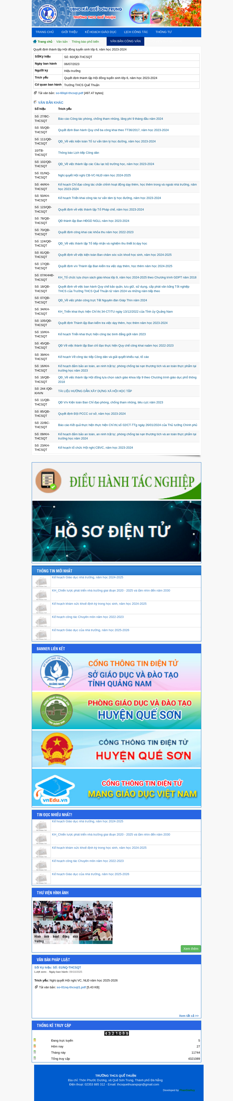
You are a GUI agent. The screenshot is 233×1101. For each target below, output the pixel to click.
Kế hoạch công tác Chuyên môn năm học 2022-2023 (88, 617)
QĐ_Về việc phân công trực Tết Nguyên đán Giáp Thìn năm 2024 (102, 300)
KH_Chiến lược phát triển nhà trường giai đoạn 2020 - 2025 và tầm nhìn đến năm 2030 (111, 590)
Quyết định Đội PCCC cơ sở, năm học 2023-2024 (92, 413)
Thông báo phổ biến (85, 41)
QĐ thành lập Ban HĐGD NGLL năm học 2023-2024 (93, 221)
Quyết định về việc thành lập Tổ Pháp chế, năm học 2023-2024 (101, 209)
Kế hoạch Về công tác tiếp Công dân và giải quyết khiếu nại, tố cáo (103, 357)
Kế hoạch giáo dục (100, 32)
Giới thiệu (69, 32)
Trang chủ (45, 32)
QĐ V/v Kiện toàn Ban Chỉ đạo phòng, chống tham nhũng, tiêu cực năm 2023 (110, 402)
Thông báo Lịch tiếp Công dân (78, 152)
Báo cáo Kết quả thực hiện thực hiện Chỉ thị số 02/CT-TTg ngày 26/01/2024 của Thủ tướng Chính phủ (127, 425)
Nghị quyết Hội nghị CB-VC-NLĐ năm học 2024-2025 (94, 175)
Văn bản (62, 41)
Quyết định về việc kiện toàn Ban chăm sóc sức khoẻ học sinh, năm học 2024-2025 (115, 255)
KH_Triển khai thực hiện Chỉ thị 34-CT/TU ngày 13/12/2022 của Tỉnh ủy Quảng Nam (115, 311)
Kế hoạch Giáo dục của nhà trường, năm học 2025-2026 (90, 630)
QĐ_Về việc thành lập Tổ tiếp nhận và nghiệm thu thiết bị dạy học (102, 243)
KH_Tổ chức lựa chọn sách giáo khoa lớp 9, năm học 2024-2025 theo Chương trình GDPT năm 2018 (127, 277)
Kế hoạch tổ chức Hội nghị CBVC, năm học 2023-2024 (95, 447)
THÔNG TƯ (164, 32)
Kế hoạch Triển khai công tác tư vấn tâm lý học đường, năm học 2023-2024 (109, 198)
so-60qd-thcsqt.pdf (69, 93)
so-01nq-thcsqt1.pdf (71, 987)
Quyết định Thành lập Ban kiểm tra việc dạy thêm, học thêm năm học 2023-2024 (113, 323)
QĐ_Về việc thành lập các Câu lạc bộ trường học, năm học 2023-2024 (106, 164)
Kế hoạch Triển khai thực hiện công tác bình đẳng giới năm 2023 (102, 334)
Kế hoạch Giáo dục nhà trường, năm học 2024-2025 (87, 577)
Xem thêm (190, 949)
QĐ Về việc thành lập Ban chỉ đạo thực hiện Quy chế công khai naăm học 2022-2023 (116, 345)
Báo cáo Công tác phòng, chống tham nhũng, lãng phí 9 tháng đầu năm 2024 (110, 118)
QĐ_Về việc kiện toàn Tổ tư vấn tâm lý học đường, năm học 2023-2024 (107, 141)
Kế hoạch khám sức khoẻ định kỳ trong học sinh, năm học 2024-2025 (99, 603)
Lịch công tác (136, 32)
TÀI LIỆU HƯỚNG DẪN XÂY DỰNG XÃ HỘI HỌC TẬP (95, 391)
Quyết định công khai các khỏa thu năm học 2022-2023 (95, 232)
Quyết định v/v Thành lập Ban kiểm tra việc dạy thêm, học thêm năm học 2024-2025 (115, 266)
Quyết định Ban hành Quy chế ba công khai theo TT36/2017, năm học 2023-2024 (113, 130)
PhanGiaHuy (187, 1090)
